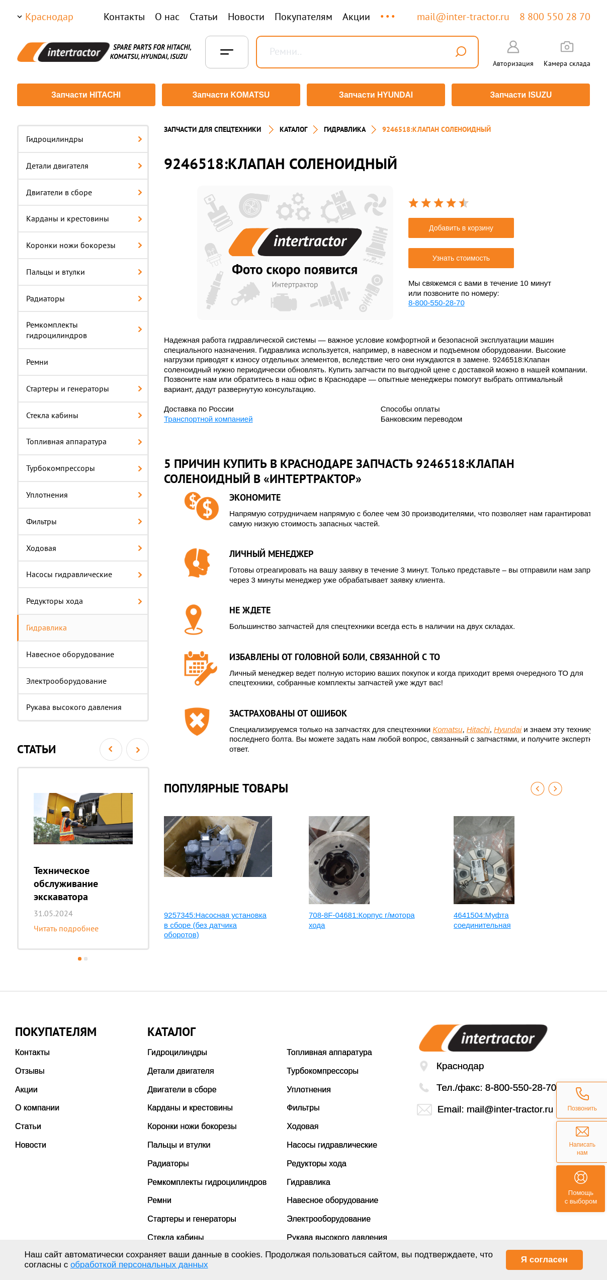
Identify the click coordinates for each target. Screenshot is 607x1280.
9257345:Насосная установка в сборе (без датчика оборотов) (215, 921)
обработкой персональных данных (139, 1264)
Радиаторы (84, 295)
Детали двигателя (84, 162)
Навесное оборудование (70, 651)
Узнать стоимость (461, 255)
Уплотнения (84, 491)
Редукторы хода (84, 597)
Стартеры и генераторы (84, 385)
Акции (356, 16)
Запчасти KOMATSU (231, 95)
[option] (83, 854)
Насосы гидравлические (84, 571)
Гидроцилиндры (84, 135)
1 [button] (79, 955)
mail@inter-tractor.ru (463, 16)
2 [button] (86, 955)
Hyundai (508, 726)
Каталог (293, 125)
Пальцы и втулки (84, 268)
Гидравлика (46, 624)
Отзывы (30, 1067)
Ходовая (84, 544)
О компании (37, 1104)
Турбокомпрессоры (84, 464)
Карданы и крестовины (84, 215)
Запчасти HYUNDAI (376, 95)
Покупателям (303, 16)
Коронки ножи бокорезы (84, 241)
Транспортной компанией (208, 415)
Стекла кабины (84, 412)
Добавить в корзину (461, 224)
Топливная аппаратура (84, 438)
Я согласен (544, 1259)
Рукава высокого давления (74, 704)
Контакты (124, 16)
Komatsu (447, 726)
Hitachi (478, 726)
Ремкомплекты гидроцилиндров (84, 326)
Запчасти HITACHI (84, 95)
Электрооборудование (66, 677)
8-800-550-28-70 (436, 299)
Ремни (37, 358)
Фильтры (84, 518)
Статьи (204, 16)
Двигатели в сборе (84, 189)
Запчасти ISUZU (522, 95)
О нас (167, 16)
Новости (246, 16)
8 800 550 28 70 (554, 16)
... (388, 12)
